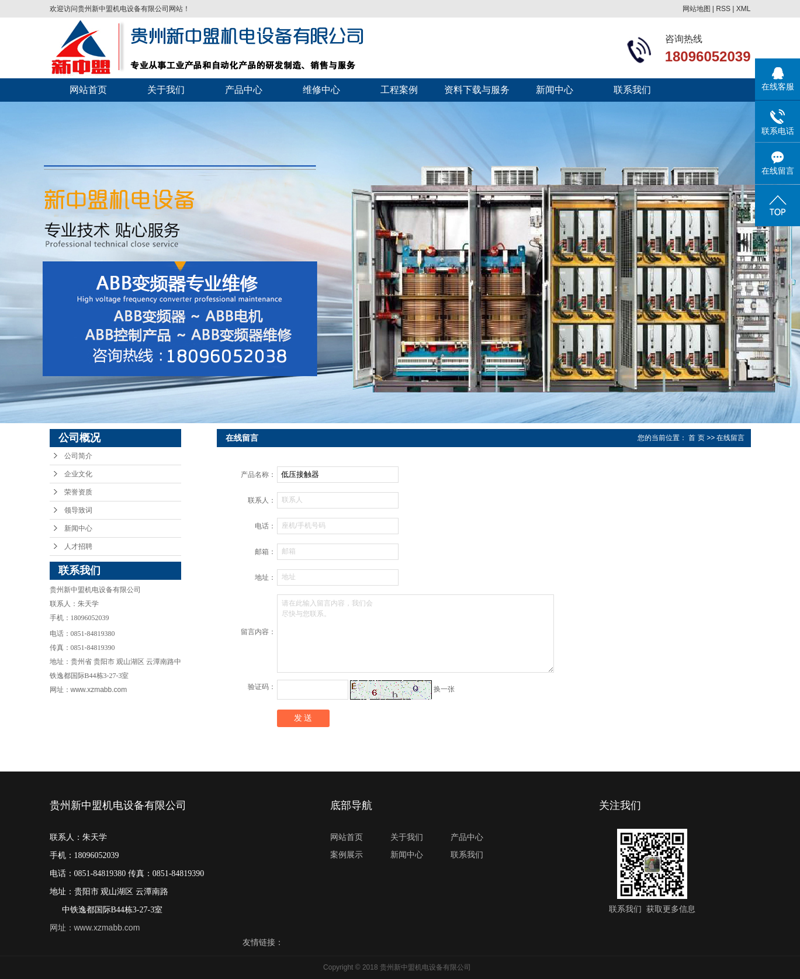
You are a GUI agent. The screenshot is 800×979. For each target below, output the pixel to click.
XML (743, 9)
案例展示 (346, 854)
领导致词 (78, 510)
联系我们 (632, 90)
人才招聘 (78, 546)
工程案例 (399, 90)
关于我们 (166, 90)
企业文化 (78, 474)
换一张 (444, 689)
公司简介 (78, 456)
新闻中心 (554, 90)
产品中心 (243, 90)
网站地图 (697, 9)
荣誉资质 (78, 492)
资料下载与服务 (477, 90)
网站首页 (88, 90)
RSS (723, 9)
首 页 (696, 438)
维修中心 (321, 90)
